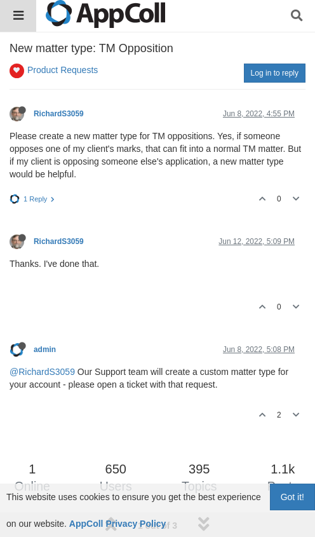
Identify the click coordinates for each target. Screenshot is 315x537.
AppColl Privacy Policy (117, 524)
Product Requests (62, 70)
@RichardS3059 (42, 372)
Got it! (292, 497)
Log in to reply (274, 73)
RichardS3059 (59, 113)
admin (45, 349)
